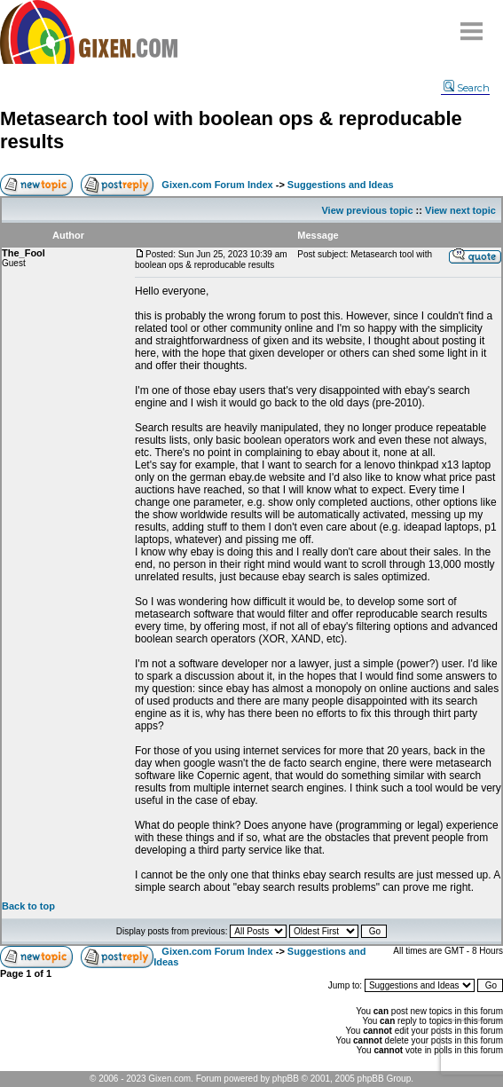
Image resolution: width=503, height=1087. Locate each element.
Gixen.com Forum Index (216, 184)
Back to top (28, 906)
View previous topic (367, 210)
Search (467, 88)
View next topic (460, 210)
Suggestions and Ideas (340, 184)
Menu (472, 24)
